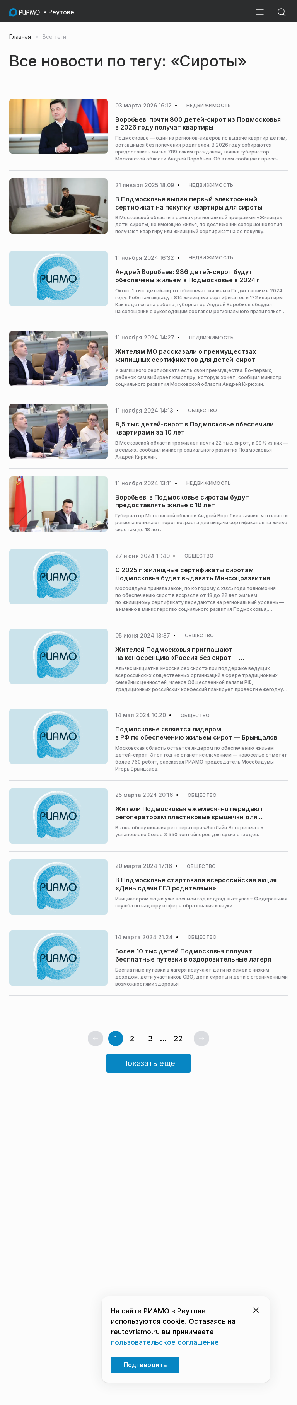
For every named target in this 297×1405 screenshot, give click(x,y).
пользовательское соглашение (165, 1342)
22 (178, 1038)
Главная (20, 36)
